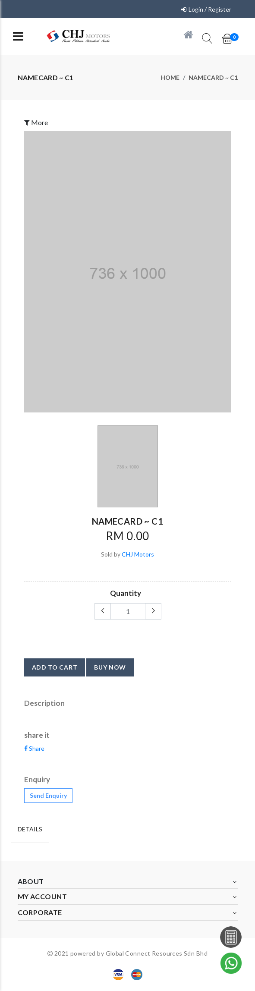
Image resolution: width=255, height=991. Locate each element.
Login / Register (210, 9)
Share (34, 748)
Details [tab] (30, 829)
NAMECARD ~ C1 (213, 77)
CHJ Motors (138, 554)
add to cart (55, 667)
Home (170, 77)
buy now (110, 667)
